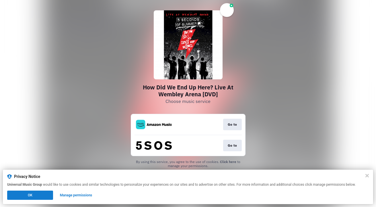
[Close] (367, 175)
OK (30, 195)
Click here (228, 162)
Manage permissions (76, 195)
